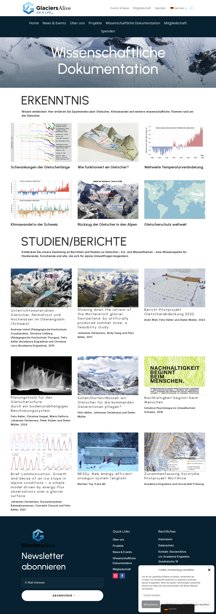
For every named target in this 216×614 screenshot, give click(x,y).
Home (34, 23)
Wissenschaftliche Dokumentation (133, 23)
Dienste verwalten (151, 595)
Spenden (160, 8)
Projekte (95, 23)
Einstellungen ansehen (196, 604)
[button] (209, 570)
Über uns (77, 23)
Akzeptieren (151, 604)
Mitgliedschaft (142, 8)
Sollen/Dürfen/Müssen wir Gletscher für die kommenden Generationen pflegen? (106, 402)
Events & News (120, 8)
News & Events (54, 23)
